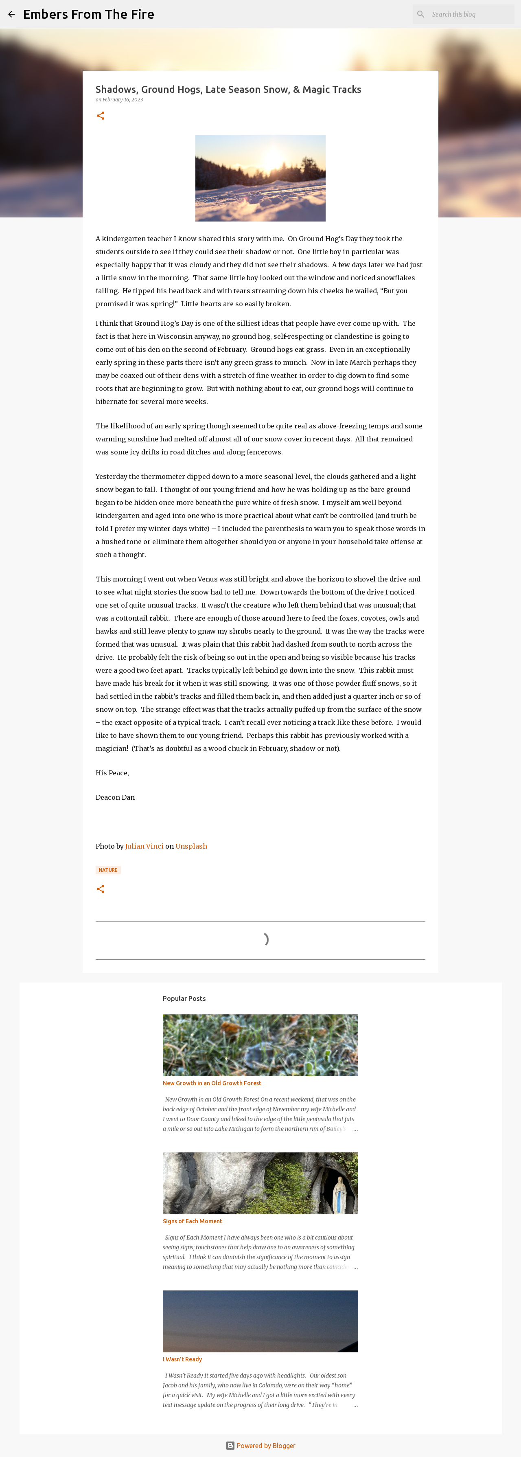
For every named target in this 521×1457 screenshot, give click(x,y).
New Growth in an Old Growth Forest (212, 1083)
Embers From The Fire (89, 14)
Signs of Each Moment (192, 1221)
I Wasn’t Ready (182, 1359)
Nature (108, 870)
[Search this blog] (471, 14)
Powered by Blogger (260, 1445)
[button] (100, 116)
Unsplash (191, 846)
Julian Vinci (144, 846)
